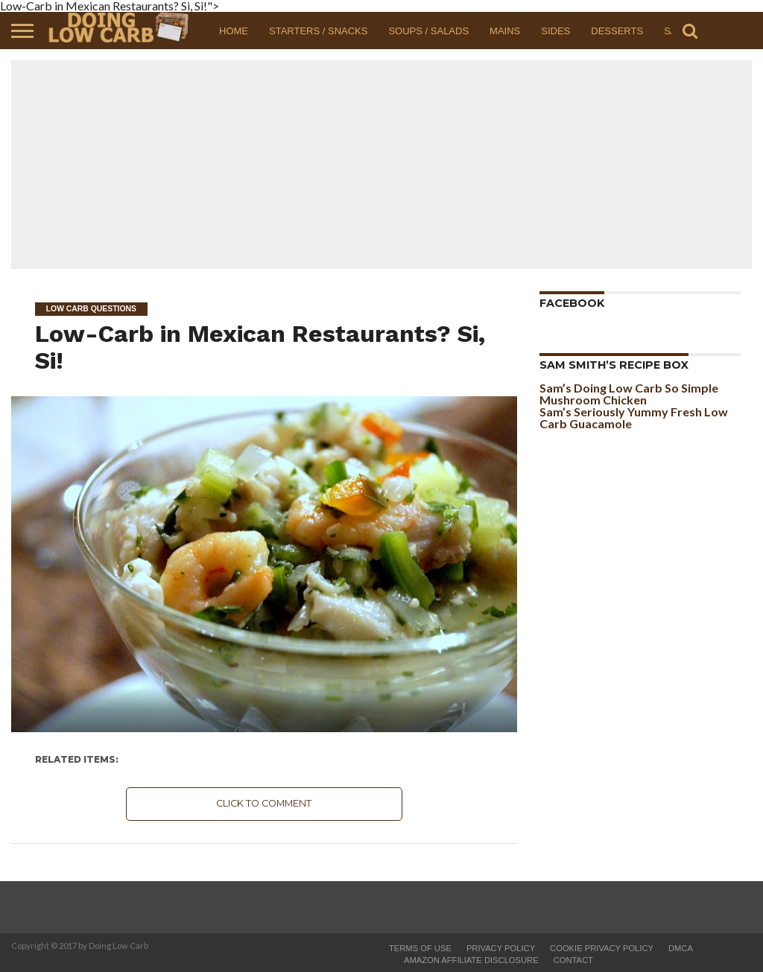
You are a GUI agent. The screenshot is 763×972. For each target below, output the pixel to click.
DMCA (680, 948)
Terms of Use (420, 948)
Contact (573, 960)
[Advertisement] (381, 164)
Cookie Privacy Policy (601, 948)
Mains (505, 30)
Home (233, 30)
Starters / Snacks (318, 30)
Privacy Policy (500, 948)
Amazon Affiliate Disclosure (471, 960)
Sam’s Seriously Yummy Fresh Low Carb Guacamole (633, 417)
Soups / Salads (428, 30)
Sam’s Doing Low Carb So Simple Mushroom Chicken (628, 394)
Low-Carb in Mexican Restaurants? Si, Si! (260, 347)
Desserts (617, 30)
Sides (555, 30)
